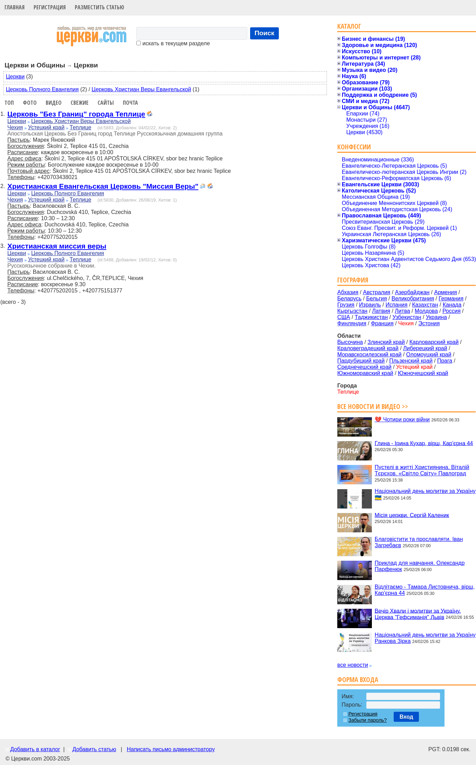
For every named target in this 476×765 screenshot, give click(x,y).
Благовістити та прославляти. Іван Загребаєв (419, 542)
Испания (396, 305)
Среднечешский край (364, 367)
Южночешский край (423, 373)
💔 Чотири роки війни (402, 419)
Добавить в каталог (35, 749)
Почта (130, 102)
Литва (402, 311)
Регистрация (50, 7)
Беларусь (349, 298)
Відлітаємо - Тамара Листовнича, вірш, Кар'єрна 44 (425, 590)
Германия (451, 298)
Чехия (15, 127)
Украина (436, 317)
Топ (9, 102)
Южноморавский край (365, 373)
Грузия (345, 305)
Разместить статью (99, 7)
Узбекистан (406, 317)
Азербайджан (412, 292)
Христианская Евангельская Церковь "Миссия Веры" (102, 186)
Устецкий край (46, 127)
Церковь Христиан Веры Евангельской (141, 89)
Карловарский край (434, 342)
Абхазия (347, 292)
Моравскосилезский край (369, 354)
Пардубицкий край (361, 361)
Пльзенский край (410, 361)
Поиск (265, 33)
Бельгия (376, 298)
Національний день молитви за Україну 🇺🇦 (425, 494)
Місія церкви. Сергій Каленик (412, 515)
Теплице (80, 127)
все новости (352, 665)
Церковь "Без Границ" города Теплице (76, 114)
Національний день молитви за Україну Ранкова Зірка (425, 638)
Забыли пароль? (367, 720)
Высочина (350, 342)
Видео (54, 102)
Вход (406, 717)
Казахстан (425, 305)
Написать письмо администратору (170, 749)
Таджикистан (371, 317)
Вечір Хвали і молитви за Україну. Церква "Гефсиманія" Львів (418, 614)
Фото (30, 102)
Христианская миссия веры (56, 246)
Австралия (376, 292)
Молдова (426, 311)
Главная (14, 7)
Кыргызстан (352, 311)
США (343, 317)
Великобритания (413, 298)
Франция (382, 323)
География (352, 279)
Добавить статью (94, 749)
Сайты (106, 102)
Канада (452, 305)
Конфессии (354, 146)
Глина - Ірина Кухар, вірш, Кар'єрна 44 (424, 443)
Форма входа (357, 679)
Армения (445, 292)
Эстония (429, 323)
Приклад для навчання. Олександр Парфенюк (420, 566)
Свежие (80, 102)
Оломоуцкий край (428, 354)
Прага (444, 361)
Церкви (15, 77)
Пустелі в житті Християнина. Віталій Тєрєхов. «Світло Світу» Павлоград (422, 470)
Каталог (349, 26)
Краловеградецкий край (368, 348)
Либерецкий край (425, 348)
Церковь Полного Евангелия (42, 89)
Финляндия (351, 323)
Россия (451, 311)
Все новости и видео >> (372, 406)
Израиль (370, 305)
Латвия (381, 311)
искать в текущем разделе (173, 43)
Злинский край (386, 342)
